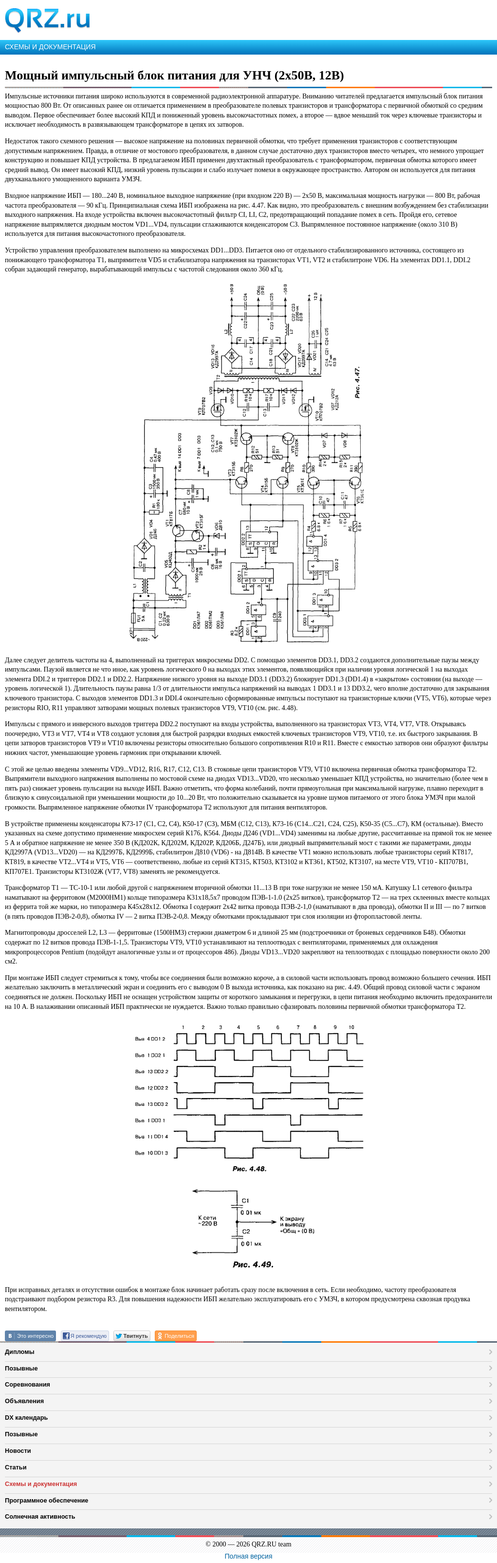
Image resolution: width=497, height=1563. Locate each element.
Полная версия (249, 1556)
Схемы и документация (41, 1483)
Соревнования (27, 1384)
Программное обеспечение (46, 1500)
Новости (18, 1450)
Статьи (16, 1467)
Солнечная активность (40, 1516)
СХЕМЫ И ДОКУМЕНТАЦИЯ (50, 47)
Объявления (24, 1401)
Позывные (21, 1368)
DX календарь (26, 1417)
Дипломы (20, 1351)
